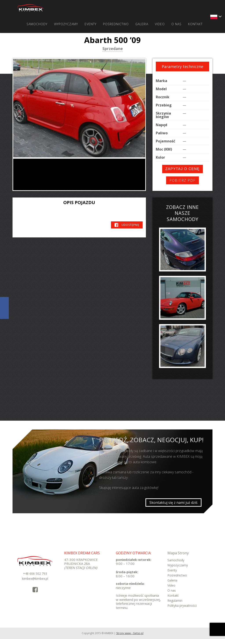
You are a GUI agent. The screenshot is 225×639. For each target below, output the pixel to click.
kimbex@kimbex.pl (35, 578)
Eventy (90, 24)
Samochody (37, 24)
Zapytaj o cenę (182, 169)
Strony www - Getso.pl (129, 633)
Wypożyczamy (66, 24)
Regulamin (174, 600)
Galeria (141, 24)
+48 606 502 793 (35, 573)
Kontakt (195, 24)
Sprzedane (112, 49)
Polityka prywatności (182, 605)
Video (160, 24)
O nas (176, 24)
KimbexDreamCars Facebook (4, 308)
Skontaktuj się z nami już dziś (173, 502)
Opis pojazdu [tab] (79, 202)
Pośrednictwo (116, 24)
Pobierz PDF (182, 180)
